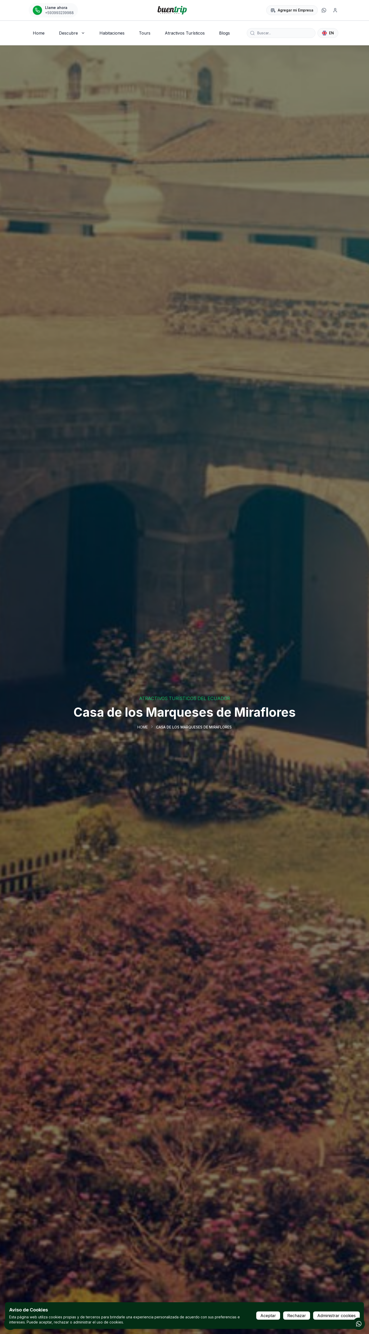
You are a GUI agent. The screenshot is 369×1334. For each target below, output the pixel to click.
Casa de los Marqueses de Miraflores (194, 727)
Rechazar (296, 1315)
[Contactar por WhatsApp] (359, 1324)
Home (142, 727)
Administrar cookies (336, 1315)
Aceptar (268, 1315)
